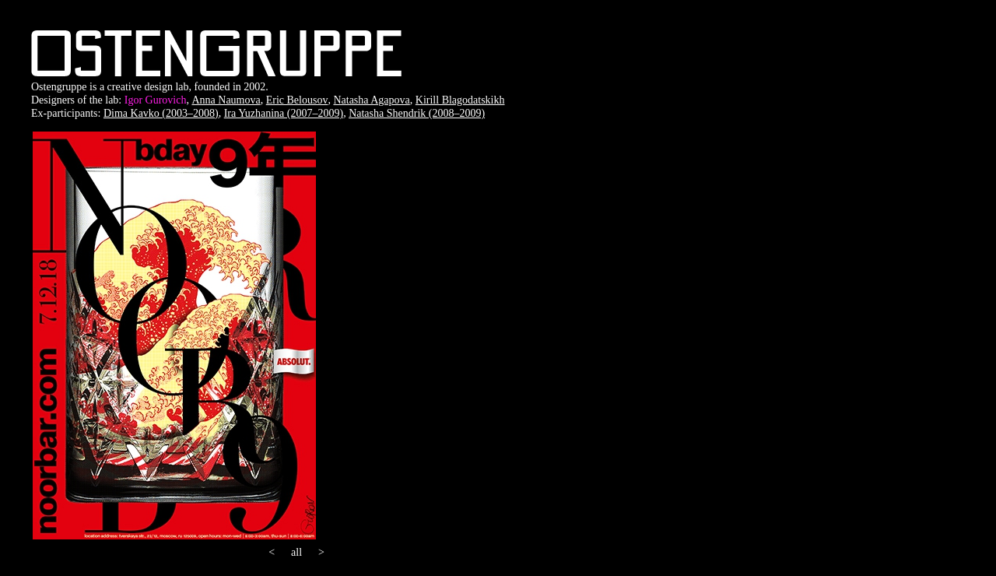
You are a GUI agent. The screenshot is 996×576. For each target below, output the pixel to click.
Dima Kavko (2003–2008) (161, 113)
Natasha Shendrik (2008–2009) (417, 113)
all (296, 552)
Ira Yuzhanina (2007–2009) (283, 113)
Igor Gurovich (155, 100)
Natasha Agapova (371, 100)
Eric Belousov (297, 100)
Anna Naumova (225, 100)
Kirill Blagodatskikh (460, 100)
